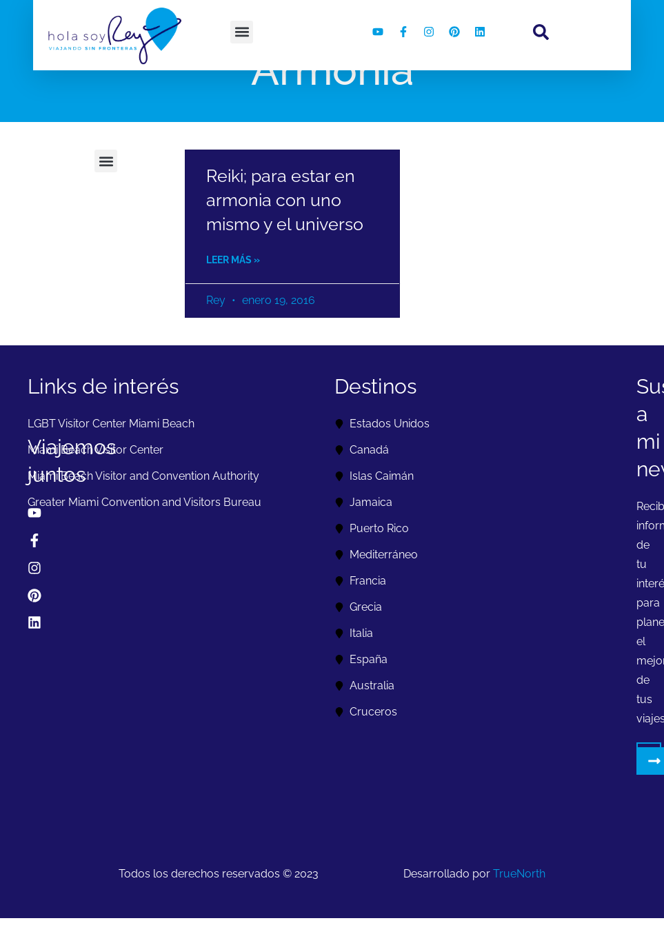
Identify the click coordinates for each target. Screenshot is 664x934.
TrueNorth (519, 873)
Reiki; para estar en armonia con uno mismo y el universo (284, 199)
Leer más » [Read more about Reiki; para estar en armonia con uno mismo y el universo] (233, 259)
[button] (241, 32)
